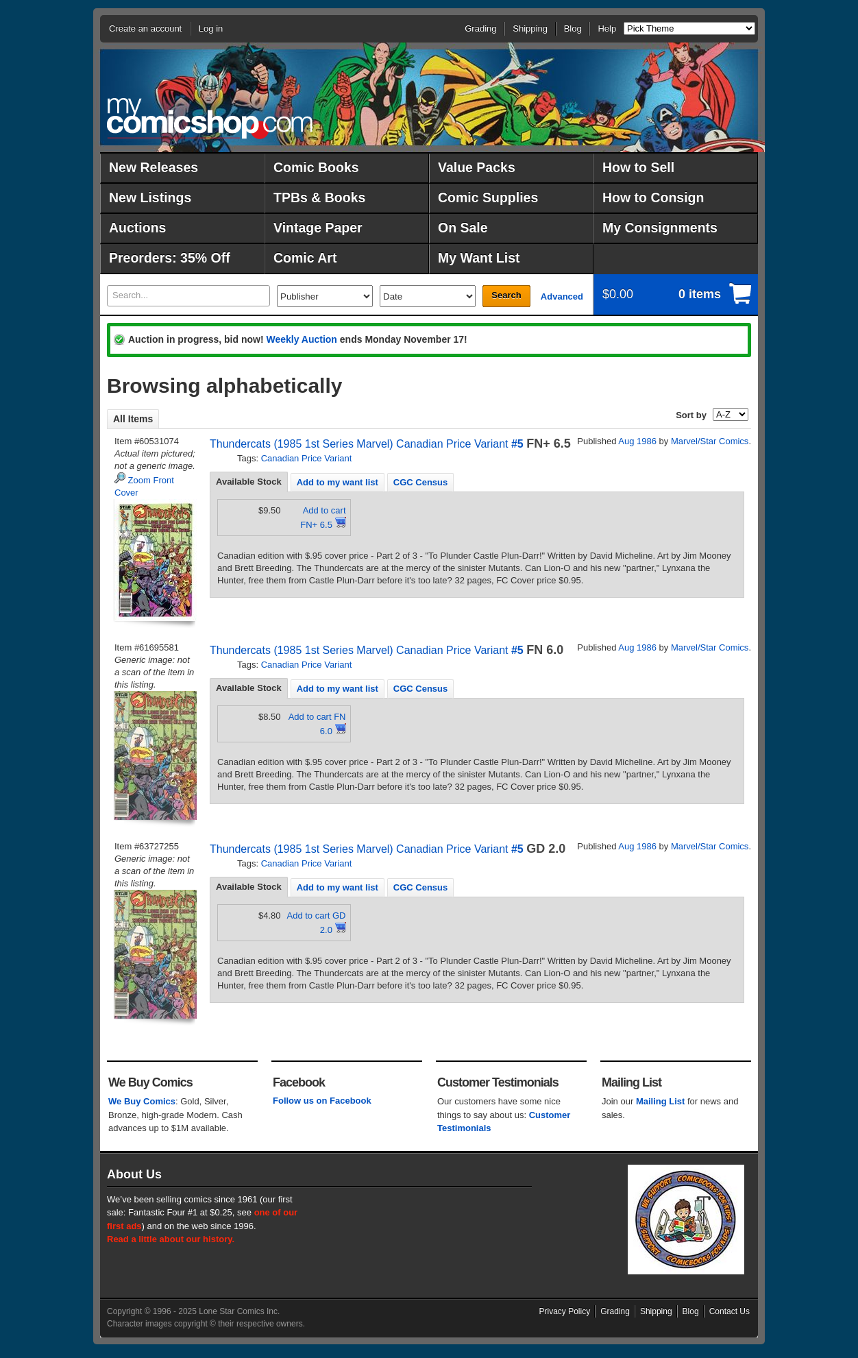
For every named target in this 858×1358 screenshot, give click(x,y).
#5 (517, 444)
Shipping (530, 28)
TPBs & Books (319, 197)
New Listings (150, 197)
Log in (211, 28)
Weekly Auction (301, 339)
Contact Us (729, 1311)
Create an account (145, 28)
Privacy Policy (565, 1311)
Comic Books (316, 167)
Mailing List (660, 1101)
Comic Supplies (488, 197)
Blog (573, 28)
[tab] (249, 482)
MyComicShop (209, 118)
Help (607, 28)
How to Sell (638, 167)
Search (506, 295)
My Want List (479, 257)
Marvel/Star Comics (709, 441)
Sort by (691, 415)
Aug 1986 (637, 441)
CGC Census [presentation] (420, 482)
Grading (480, 28)
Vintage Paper (318, 227)
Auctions (137, 227)
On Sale (463, 227)
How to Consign (653, 197)
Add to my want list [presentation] (337, 482)
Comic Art (304, 257)
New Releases (153, 167)
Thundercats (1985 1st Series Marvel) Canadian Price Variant (359, 444)
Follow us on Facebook (322, 1100)
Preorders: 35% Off (169, 257)
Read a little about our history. (170, 1239)
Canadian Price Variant (306, 458)
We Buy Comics (141, 1101)
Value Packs (476, 167)
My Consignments (660, 227)
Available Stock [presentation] (249, 481)
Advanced (562, 296)
